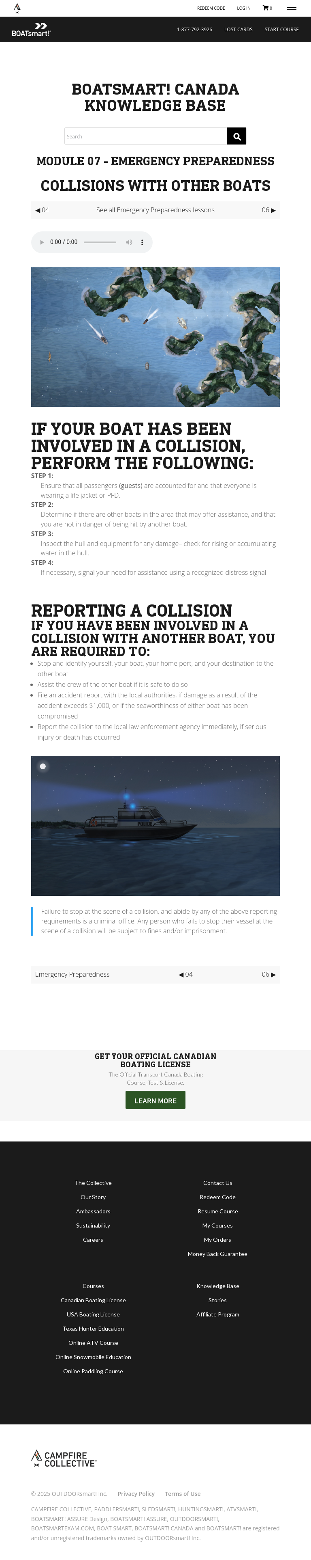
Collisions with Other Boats (155, 185)
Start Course (282, 29)
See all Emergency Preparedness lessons (155, 209)
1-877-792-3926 (194, 29)
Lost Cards (238, 29)
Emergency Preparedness (72, 974)
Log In (243, 8)
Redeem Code (211, 8)
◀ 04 (42, 209)
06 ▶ (269, 209)
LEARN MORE (155, 1100)
